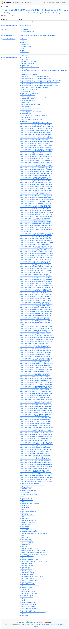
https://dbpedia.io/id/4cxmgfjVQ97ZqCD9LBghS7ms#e (36, 433)
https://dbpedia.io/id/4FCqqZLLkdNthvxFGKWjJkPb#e (35, 175)
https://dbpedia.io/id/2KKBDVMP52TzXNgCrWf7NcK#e (36, 326)
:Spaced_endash (25, 44)
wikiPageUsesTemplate (9, 25)
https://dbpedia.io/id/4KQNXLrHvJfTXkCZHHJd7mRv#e (36, 442)
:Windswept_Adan (26, 110)
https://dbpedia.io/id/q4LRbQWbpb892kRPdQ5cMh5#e (36, 321)
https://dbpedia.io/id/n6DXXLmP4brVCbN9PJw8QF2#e (36, 449)
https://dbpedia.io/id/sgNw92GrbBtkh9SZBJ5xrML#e (35, 134)
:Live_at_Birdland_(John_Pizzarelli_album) (33, 550)
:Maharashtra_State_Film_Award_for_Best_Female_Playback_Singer (40, 80)
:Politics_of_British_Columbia (29, 504)
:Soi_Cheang (24, 492)
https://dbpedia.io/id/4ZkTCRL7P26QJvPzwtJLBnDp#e (35, 408)
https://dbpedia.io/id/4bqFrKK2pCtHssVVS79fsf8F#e (35, 298)
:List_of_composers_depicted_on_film (32, 485)
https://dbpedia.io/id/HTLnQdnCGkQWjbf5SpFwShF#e (36, 311)
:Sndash (23, 42)
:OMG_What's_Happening (28, 580)
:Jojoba (23, 509)
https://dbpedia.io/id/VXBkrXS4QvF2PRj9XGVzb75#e (35, 356)
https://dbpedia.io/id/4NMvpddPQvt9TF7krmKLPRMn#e (36, 427)
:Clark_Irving (24, 528)
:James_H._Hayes (26, 563)
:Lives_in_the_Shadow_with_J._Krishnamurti (33, 552)
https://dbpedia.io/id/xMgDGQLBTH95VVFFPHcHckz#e (36, 156)
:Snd (22, 41)
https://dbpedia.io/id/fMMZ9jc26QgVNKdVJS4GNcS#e (35, 438)
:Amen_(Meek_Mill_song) (28, 530)
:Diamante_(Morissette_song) (29, 67)
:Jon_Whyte (24, 615)
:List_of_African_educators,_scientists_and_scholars (36, 481)
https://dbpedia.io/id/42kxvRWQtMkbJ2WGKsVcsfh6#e (36, 378)
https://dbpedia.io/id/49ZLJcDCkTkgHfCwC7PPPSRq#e (36, 184)
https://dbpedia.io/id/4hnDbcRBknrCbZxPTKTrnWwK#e (36, 367)
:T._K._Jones (24, 57)
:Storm (23, 496)
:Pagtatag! (24, 56)
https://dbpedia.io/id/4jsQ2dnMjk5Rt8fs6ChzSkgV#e (35, 181)
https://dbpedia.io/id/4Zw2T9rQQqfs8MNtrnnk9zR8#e (36, 410)
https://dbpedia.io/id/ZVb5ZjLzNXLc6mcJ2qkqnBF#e (35, 360)
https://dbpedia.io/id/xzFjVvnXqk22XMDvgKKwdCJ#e (35, 362)
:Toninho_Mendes (26, 569)
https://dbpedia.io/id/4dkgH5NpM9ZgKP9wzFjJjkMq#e (36, 194)
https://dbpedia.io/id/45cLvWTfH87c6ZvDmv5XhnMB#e (36, 399)
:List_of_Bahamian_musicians (29, 483)
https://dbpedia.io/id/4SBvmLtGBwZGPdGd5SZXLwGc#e (36, 293)
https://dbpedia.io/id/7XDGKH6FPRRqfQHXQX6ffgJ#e (35, 220)
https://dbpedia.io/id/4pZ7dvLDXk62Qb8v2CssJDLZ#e (35, 183)
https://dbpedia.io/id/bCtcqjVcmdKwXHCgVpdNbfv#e (35, 462)
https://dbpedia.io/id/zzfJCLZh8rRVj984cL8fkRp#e (34, 453)
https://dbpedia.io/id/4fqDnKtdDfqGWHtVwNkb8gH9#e (36, 141)
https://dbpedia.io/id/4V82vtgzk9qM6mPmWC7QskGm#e (37, 337)
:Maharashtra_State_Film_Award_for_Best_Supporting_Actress (39, 85)
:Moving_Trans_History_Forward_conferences (34, 87)
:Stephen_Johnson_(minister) (29, 586)
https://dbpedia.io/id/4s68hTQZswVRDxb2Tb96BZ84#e (36, 369)
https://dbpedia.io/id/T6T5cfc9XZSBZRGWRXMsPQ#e (35, 244)
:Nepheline (24, 513)
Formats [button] (28, 2)
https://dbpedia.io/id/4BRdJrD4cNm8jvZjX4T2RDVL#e (35, 263)
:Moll (22, 535)
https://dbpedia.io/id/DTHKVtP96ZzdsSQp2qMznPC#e (35, 414)
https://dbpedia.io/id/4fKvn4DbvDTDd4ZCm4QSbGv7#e (36, 412)
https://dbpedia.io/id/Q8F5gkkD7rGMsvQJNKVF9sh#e (35, 392)
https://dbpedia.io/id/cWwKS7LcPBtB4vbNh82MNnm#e (36, 255)
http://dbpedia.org (35, 13)
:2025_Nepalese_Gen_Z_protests (30, 112)
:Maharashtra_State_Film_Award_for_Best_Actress (35, 78)
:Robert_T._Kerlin (26, 582)
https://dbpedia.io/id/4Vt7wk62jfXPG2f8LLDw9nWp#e (36, 406)
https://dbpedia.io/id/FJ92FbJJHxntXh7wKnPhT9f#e (35, 354)
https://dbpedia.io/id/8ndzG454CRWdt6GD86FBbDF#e (36, 352)
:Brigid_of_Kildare (26, 487)
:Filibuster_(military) (26, 498)
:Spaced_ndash (25, 46)
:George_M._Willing (26, 541)
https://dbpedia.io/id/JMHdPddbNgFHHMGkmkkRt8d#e (36, 149)
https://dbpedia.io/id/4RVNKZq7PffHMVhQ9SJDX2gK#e (36, 237)
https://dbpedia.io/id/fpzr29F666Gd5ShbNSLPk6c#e (35, 470)
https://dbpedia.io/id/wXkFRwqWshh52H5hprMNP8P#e (36, 246)
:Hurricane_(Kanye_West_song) (30, 93)
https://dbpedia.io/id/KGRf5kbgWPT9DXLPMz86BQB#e (36, 222)
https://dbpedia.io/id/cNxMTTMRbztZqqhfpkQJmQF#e (36, 436)
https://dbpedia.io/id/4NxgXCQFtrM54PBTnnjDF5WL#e (36, 334)
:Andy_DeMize (25, 505)
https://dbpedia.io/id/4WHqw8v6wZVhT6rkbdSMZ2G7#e (36, 339)
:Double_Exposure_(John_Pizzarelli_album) (33, 561)
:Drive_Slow (24, 507)
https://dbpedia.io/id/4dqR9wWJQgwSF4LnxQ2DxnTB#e (36, 248)
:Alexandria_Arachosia (27, 522)
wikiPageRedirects (9, 39)
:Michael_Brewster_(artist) (28, 602)
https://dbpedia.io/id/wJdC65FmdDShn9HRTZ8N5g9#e (36, 240)
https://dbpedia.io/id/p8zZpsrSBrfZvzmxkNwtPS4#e (35, 319)
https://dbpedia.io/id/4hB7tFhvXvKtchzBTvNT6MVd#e (35, 261)
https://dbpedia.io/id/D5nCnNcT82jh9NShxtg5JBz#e (35, 476)
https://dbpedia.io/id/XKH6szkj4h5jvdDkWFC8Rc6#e (35, 164)
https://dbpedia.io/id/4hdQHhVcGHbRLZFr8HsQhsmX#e (36, 242)
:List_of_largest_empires (28, 520)
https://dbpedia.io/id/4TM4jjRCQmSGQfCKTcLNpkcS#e (36, 457)
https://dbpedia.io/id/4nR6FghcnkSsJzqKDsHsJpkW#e (35, 343)
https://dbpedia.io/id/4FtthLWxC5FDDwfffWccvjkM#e (35, 203)
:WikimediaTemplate (27, 31)
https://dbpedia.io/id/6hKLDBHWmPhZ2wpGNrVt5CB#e (36, 233)
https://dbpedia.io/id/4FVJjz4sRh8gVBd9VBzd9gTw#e (35, 272)
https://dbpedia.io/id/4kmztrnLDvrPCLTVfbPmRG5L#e (36, 386)
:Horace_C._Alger (26, 614)
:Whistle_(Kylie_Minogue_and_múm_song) (33, 97)
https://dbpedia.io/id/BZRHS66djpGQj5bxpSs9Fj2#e (35, 390)
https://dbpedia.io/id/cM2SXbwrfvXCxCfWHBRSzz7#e (35, 315)
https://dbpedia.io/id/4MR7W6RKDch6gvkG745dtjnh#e (36, 192)
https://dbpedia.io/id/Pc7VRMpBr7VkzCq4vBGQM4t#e (36, 188)
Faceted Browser (49, 2)
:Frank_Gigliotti (25, 537)
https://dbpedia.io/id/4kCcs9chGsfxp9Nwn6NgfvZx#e (35, 302)
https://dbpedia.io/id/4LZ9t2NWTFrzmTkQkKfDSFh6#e (36, 405)
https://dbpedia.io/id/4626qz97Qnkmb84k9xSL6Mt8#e (36, 278)
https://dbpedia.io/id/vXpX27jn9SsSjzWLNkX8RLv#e (35, 377)
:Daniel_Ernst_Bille (26, 574)
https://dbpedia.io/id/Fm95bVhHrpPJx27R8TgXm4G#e (36, 190)
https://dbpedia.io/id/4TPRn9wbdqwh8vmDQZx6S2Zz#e (36, 431)
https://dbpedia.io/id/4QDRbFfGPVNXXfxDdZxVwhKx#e (36, 266)
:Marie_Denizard (25, 106)
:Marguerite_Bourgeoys (28, 511)
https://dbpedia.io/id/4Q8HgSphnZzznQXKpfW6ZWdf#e (36, 138)
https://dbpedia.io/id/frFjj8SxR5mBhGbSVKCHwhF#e (35, 132)
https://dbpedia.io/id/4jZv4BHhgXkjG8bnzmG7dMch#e (36, 265)
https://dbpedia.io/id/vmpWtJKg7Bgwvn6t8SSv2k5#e (35, 147)
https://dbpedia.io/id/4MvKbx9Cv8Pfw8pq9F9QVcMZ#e (36, 289)
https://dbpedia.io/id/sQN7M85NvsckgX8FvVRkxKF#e (35, 155)
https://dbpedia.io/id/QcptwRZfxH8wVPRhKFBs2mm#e (36, 153)
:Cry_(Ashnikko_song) (27, 573)
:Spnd (22, 48)
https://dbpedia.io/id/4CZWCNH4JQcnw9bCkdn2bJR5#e (36, 173)
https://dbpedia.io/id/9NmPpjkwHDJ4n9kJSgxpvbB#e (35, 446)
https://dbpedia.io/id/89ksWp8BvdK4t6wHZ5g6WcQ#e (36, 257)
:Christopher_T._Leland (27, 99)
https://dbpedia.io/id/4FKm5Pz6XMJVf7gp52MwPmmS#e (36, 477)
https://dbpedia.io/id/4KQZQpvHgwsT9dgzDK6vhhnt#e (36, 177)
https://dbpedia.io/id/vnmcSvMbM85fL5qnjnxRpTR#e (35, 440)
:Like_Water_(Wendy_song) (29, 74)
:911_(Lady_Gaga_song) (28, 571)
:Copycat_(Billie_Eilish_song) (29, 559)
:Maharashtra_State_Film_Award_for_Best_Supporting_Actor (38, 84)
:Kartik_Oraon (25, 545)
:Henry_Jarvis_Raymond (28, 490)
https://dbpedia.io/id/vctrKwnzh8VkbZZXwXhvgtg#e (35, 425)
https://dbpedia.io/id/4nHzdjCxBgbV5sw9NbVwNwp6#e (36, 250)
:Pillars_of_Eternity (26, 502)
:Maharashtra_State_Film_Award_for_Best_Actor (35, 76)
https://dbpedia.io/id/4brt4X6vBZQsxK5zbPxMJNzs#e (35, 268)
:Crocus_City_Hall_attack (28, 61)
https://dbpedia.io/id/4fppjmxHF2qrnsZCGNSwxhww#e (36, 145)
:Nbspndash (24, 52)
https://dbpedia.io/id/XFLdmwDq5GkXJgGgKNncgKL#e (36, 229)
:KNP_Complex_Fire (26, 117)
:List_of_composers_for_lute (29, 548)
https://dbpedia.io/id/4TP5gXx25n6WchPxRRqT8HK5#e (36, 205)
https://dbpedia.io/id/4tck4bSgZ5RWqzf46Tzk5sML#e (35, 218)
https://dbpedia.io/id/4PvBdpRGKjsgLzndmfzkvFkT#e (35, 468)
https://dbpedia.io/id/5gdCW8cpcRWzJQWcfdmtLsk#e (35, 283)
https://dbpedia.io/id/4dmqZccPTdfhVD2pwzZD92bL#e (36, 214)
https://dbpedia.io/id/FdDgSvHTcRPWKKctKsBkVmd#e (36, 461)
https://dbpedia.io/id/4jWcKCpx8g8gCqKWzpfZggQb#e (36, 276)
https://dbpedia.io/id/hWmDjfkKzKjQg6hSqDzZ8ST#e (35, 259)
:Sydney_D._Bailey (26, 587)
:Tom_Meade (24, 589)
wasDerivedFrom (7, 35)
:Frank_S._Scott (25, 539)
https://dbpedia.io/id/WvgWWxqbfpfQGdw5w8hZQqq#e (36, 253)
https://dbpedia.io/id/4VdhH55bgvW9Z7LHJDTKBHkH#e (36, 212)
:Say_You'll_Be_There (27, 515)
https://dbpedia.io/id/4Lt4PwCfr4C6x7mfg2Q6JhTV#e (35, 365)
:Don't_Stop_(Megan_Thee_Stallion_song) (33, 612)
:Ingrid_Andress (25, 558)
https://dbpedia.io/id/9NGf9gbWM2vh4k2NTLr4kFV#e (36, 169)
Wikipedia (24, 624)
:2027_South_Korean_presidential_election (33, 115)
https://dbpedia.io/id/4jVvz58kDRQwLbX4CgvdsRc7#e (35, 300)
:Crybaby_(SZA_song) (27, 63)
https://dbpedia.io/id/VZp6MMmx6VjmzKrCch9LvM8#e (36, 225)
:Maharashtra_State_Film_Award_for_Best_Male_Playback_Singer (40, 82)
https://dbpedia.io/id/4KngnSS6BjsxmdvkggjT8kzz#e (35, 332)
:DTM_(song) (24, 65)
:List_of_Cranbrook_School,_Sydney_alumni (33, 533)
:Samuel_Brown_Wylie (27, 584)
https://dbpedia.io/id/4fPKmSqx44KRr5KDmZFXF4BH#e (36, 341)
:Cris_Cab (23, 517)
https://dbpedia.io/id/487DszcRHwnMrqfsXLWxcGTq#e (36, 128)
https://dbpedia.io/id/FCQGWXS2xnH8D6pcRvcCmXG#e (36, 130)
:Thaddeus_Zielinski (26, 543)
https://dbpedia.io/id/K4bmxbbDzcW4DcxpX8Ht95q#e (36, 313)
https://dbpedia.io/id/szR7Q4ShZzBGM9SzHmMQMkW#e (36, 136)
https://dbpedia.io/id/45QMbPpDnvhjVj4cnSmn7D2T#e (36, 380)
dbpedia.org (56, 13)
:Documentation (25, 25)
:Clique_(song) (25, 524)
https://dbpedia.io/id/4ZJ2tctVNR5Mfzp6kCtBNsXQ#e (35, 294)
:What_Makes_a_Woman (28, 608)
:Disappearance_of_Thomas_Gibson (31, 576)
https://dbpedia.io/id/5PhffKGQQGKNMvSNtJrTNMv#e (36, 252)
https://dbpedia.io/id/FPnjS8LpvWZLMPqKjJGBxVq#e (35, 207)
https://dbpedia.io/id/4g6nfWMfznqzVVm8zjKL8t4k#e (35, 274)
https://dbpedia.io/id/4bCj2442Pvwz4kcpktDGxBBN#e (36, 382)
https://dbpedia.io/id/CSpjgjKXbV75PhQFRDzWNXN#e (36, 308)
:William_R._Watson (26, 610)
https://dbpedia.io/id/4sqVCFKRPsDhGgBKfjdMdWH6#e (36, 216)
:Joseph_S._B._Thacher (27, 95)
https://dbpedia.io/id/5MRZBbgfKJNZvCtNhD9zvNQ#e (35, 388)
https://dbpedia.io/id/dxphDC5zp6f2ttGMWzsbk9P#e (35, 317)
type (3, 29)
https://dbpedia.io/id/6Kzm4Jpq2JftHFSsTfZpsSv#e (34, 158)
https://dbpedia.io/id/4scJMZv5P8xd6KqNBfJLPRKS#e (35, 347)
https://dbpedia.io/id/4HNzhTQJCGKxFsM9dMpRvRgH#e (36, 330)
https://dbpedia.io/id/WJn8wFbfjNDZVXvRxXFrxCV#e (35, 420)
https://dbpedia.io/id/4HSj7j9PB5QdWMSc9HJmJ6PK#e (36, 281)
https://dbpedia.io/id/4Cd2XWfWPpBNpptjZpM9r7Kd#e (36, 280)
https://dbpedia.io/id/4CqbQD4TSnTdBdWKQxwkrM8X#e (36, 166)
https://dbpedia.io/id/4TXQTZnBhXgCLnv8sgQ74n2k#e (36, 336)
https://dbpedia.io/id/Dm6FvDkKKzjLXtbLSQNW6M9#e (36, 160)
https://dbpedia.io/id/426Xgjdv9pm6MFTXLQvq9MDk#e (36, 285)
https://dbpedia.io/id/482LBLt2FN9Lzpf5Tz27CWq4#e (35, 455)
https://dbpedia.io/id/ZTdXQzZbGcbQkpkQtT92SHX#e (35, 421)
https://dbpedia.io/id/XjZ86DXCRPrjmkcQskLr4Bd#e (35, 375)
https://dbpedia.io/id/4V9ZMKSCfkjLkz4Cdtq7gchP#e (35, 472)
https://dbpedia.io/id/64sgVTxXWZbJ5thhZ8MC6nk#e (35, 350)
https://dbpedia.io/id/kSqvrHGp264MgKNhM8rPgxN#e (36, 197)
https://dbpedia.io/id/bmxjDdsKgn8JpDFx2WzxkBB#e (35, 125)
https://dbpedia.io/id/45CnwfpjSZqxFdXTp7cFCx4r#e (35, 211)
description (5, 22)
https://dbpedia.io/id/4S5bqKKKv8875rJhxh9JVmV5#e (35, 140)
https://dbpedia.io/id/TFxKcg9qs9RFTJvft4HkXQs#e (35, 448)
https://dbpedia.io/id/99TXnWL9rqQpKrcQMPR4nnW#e (36, 434)
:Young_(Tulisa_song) (27, 556)
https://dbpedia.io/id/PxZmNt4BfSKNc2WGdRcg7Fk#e (36, 171)
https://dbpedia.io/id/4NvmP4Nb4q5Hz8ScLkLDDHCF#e (36, 444)
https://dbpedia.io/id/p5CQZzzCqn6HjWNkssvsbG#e (35, 209)
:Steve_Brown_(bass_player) (29, 494)
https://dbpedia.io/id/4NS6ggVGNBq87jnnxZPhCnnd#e (36, 429)
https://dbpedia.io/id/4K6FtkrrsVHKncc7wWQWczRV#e (36, 143)
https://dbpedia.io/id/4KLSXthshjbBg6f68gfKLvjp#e (35, 227)
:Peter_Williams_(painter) (28, 606)
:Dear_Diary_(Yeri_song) (28, 100)
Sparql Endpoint (61, 2)
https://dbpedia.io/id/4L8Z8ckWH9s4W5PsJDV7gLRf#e (36, 235)
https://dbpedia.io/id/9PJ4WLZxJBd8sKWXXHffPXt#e (35, 306)
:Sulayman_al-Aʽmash (27, 91)
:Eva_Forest (24, 518)
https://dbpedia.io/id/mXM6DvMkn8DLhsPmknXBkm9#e (36, 464)
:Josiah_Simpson (25, 113)
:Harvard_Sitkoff (25, 567)
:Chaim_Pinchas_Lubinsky (28, 593)
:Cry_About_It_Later (26, 597)
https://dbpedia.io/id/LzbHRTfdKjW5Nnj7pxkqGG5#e (35, 270)
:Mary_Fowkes (25, 601)
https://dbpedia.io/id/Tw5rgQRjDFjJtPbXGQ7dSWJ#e (35, 224)
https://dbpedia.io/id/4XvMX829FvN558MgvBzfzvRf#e (35, 179)
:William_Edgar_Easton (27, 591)
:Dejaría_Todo (25, 102)
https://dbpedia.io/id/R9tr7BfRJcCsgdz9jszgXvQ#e (34, 416)
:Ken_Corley (24, 546)
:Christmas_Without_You (28, 595)
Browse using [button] (18, 2)
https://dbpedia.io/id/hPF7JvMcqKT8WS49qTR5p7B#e (35, 479)
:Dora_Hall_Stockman (27, 578)
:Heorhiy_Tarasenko (26, 69)
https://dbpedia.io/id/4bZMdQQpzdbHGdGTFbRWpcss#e (36, 296)
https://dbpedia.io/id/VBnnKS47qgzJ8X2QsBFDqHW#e (36, 418)
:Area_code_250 (25, 231)
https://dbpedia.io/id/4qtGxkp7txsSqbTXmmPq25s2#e (36, 304)
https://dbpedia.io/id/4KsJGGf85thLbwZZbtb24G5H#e (35, 403)
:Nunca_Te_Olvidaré (26, 500)
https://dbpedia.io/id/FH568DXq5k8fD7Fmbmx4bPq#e (36, 309)
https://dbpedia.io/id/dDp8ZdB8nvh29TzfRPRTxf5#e (35, 395)
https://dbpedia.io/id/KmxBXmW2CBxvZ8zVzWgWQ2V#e (36, 196)
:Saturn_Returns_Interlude (28, 89)
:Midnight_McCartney (27, 565)
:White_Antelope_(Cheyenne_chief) (31, 119)
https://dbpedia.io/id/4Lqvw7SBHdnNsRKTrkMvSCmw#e (36, 287)
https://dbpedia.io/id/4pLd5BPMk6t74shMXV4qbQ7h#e (36, 186)
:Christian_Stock (25, 489)
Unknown (14, 13)
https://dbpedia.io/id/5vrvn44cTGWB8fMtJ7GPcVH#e (35, 459)
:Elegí (22, 599)
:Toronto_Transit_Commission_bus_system (33, 554)
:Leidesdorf (24, 121)
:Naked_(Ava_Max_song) (28, 604)
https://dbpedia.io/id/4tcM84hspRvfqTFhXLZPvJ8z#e (35, 349)
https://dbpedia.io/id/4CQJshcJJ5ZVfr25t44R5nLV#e (35, 201)
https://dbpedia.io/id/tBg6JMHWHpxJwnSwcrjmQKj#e (35, 397)
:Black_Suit (24, 59)
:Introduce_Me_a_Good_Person (30, 104)
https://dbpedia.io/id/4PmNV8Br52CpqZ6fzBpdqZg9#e (36, 291)
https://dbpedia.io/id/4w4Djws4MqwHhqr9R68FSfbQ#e (36, 474)
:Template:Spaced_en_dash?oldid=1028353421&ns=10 (39, 35)
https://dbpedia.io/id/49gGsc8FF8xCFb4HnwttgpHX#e (36, 151)
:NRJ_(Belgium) (25, 526)
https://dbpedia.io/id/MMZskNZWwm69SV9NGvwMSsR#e (37, 199)
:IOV (22, 324)
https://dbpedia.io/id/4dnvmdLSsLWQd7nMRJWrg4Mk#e (36, 384)
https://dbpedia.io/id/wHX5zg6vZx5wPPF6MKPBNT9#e (36, 466)
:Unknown (24, 29)
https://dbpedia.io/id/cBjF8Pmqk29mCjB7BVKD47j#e (35, 239)
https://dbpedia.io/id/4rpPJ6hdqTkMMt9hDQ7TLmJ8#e (36, 345)
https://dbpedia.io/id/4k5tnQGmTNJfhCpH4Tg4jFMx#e (36, 168)
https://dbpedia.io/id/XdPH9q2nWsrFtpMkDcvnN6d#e (36, 358)
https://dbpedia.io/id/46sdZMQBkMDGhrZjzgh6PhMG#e (36, 364)
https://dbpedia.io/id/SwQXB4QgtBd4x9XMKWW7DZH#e (36, 393)
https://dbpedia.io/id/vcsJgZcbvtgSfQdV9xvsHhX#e (35, 322)
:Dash (22, 50)
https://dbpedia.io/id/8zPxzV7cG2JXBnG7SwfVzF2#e (35, 373)
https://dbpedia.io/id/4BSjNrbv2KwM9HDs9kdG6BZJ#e (36, 328)
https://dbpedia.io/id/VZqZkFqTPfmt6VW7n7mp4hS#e (36, 162)
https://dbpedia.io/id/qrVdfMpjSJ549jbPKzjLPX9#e (34, 451)
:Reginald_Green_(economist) (29, 108)
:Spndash (23, 39)
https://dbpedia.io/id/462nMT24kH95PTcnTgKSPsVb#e (36, 401)
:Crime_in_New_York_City (28, 531)
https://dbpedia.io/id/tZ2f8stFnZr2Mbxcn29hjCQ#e (35, 423)
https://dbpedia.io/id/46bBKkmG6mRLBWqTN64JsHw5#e (36, 127)
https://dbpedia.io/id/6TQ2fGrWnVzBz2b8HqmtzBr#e (35, 371)
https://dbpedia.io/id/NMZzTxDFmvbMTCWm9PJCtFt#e (36, 123)
